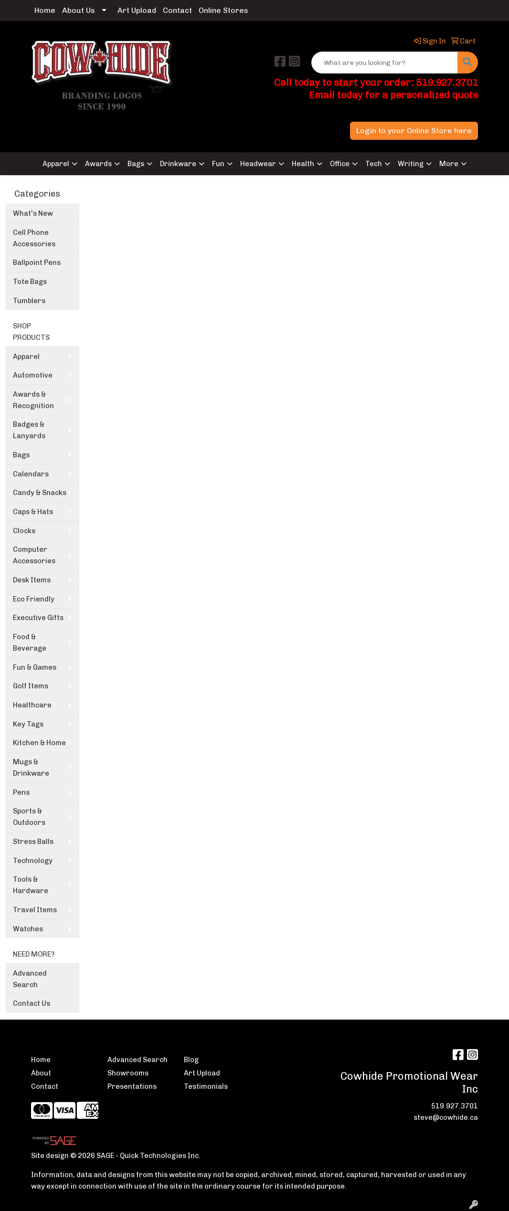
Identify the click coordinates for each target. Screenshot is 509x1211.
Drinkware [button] (178, 163)
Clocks (24, 531)
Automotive (33, 375)
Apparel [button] (55, 163)
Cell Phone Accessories (34, 238)
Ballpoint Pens (37, 262)
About (41, 1073)
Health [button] (303, 163)
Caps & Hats (33, 511)
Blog (191, 1059)
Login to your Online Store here (414, 130)
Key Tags (28, 724)
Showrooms (127, 1073)
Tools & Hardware (30, 885)
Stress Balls (33, 841)
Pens (21, 792)
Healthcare (32, 705)
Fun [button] (218, 163)
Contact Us (31, 1003)
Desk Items (32, 580)
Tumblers (29, 300)
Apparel (26, 356)
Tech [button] (373, 163)
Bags (21, 455)
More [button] (448, 163)
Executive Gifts (38, 617)
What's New (33, 213)
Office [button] (340, 163)
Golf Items (30, 686)
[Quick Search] (384, 63)
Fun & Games (34, 667)
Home (44, 10)
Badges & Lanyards (29, 430)
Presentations (132, 1086)
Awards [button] (98, 163)
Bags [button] (135, 163)
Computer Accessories (34, 555)
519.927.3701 (454, 1106)
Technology (33, 860)
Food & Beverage (29, 642)
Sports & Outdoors (29, 817)
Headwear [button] (258, 163)
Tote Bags (30, 281)
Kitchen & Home (39, 742)
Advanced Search (30, 979)
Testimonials (206, 1086)
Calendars (31, 474)
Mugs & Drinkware (31, 768)
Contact (177, 10)
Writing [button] (411, 163)
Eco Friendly (33, 599)
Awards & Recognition (33, 400)
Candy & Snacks (39, 492)
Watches (28, 929)
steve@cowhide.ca (446, 1117)
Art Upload (136, 10)
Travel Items (35, 910)
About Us (78, 10)
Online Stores (223, 10)
